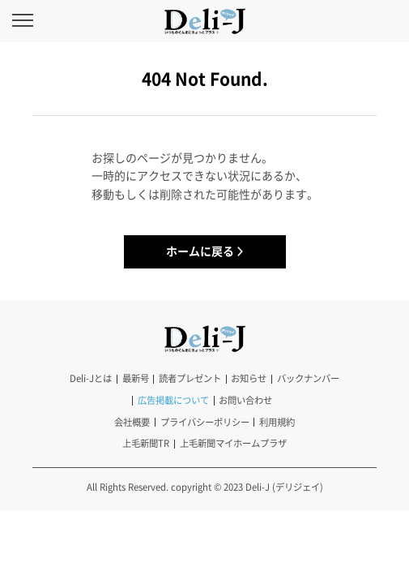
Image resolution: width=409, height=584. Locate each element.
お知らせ (248, 378)
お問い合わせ (245, 400)
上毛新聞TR (145, 443)
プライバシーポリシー (204, 422)
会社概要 (132, 422)
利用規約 (277, 422)
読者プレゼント (190, 378)
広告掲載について (173, 400)
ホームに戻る (200, 251)
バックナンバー (308, 378)
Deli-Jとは (91, 378)
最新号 (135, 378)
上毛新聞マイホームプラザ (233, 443)
